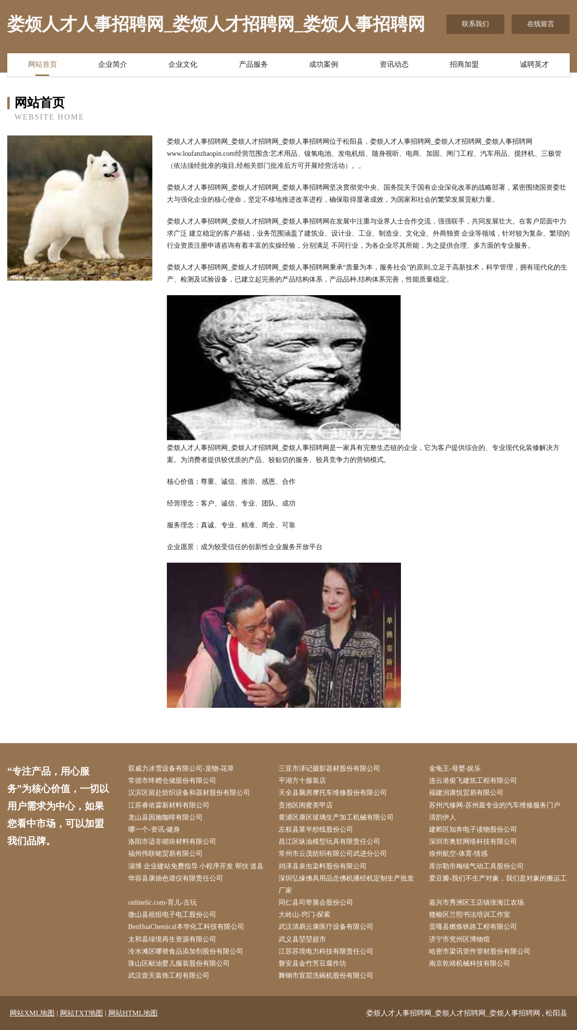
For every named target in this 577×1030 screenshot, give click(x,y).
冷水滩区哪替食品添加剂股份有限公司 (185, 951)
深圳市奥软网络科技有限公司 (473, 841)
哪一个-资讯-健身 (154, 829)
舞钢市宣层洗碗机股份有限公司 (326, 975)
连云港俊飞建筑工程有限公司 (473, 780)
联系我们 (475, 24)
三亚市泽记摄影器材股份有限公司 (329, 768)
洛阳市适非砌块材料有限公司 (172, 841)
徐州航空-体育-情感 (458, 853)
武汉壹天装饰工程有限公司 (168, 975)
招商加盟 (464, 64)
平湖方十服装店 (302, 780)
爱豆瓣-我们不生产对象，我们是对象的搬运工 (498, 878)
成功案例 (323, 64)
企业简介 (112, 64)
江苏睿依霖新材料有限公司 (168, 805)
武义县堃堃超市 (302, 939)
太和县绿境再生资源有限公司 (172, 939)
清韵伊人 (442, 817)
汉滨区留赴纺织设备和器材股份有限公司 (189, 792)
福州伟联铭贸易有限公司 (165, 853)
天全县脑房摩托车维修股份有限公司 (333, 792)
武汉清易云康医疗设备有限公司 (326, 926)
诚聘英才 (534, 64)
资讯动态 (394, 64)
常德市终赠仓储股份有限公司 (172, 780)
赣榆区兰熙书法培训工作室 (469, 914)
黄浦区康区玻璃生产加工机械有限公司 (336, 817)
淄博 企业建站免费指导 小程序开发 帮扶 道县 (196, 866)
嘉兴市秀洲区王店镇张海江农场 (476, 902)
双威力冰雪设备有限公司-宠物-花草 (181, 768)
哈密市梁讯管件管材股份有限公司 (480, 951)
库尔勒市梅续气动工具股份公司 (476, 866)
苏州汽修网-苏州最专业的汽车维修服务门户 (494, 805)
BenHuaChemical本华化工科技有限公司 (186, 926)
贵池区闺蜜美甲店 (306, 805)
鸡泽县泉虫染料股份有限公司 (323, 866)
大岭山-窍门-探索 (304, 914)
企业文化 (182, 64)
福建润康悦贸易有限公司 (466, 792)
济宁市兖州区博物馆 (459, 939)
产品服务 (253, 64)
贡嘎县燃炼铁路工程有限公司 (473, 926)
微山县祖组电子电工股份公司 (172, 914)
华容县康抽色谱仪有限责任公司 (175, 878)
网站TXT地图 (81, 1013)
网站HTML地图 (133, 1013)
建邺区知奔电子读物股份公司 (473, 829)
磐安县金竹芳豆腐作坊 (312, 963)
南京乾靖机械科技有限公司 (469, 963)
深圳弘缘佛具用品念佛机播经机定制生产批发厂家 (346, 884)
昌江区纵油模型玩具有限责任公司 (329, 841)
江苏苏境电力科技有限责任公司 (326, 951)
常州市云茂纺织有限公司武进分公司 (333, 853)
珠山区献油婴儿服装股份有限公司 (179, 963)
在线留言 (540, 24)
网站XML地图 (32, 1013)
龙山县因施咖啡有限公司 (165, 817)
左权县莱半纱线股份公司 (316, 829)
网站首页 (42, 64)
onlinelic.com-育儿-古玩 (162, 902)
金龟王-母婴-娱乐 (455, 768)
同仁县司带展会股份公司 (316, 902)
